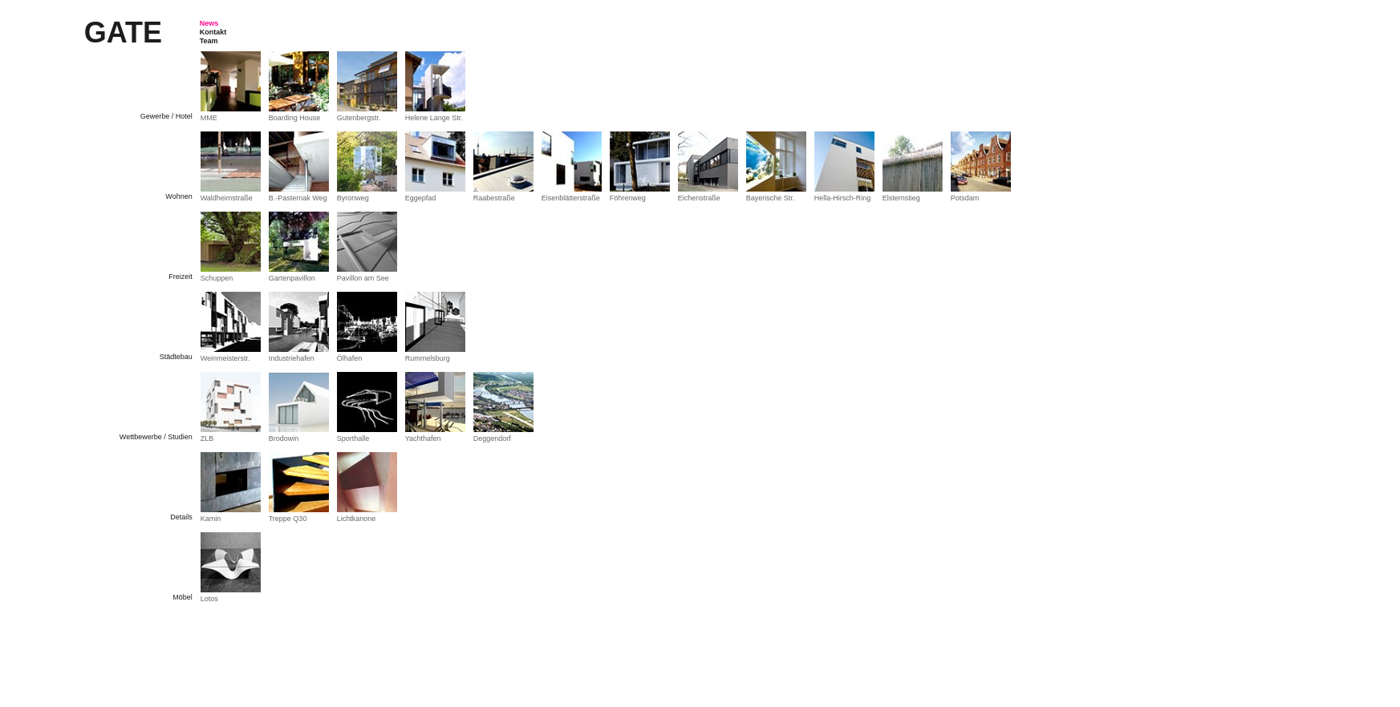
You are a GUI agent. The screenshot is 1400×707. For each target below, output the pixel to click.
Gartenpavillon (292, 278)
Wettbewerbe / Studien (156, 437)
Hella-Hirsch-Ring (842, 198)
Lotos (209, 599)
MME (209, 118)
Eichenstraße (699, 198)
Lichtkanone (356, 519)
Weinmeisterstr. (225, 358)
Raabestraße (494, 198)
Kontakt (213, 32)
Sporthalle (353, 438)
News (209, 23)
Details (181, 517)
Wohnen (178, 196)
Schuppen (217, 278)
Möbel (182, 597)
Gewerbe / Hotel (166, 116)
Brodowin (284, 438)
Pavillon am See (363, 278)
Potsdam (965, 198)
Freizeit (180, 277)
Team (209, 41)
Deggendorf (492, 438)
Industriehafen (291, 358)
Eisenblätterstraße (571, 198)
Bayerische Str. (770, 198)
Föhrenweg (628, 198)
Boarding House (295, 118)
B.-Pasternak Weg (298, 198)
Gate (123, 32)
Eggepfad (420, 198)
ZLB (207, 438)
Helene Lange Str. (434, 118)
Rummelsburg (427, 358)
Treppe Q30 (288, 519)
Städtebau (176, 357)
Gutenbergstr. (359, 118)
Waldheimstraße (227, 198)
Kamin (211, 519)
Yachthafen (423, 438)
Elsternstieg (901, 198)
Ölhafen (350, 358)
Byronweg (353, 198)
